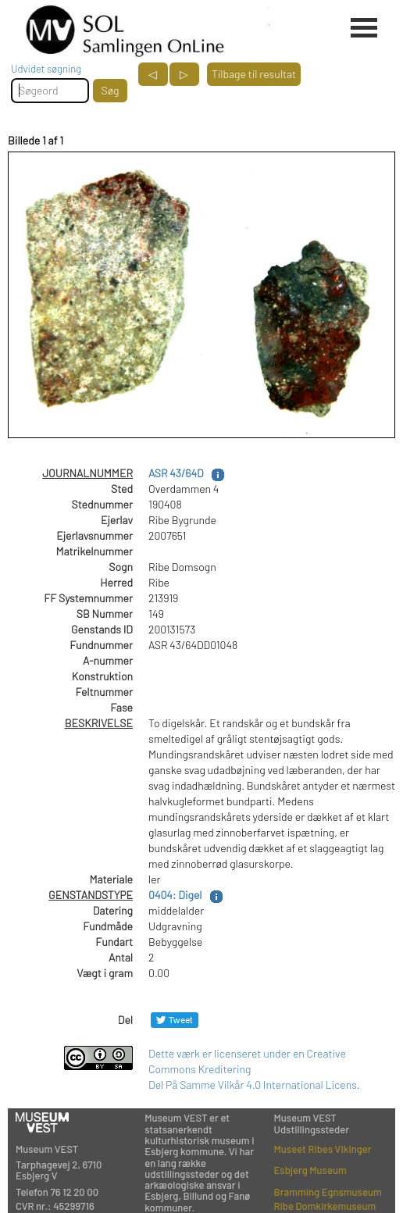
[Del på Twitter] (174, 1019)
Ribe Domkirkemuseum (325, 1206)
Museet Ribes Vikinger (323, 1149)
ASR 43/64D (176, 473)
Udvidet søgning (46, 68)
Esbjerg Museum (310, 1170)
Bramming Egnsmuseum (328, 1192)
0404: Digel (175, 894)
